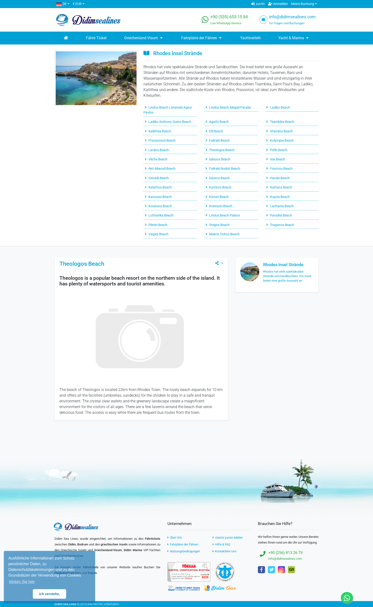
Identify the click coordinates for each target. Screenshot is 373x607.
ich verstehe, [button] (49, 594)
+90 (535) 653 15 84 (229, 16)
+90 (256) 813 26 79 (285, 552)
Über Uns (174, 537)
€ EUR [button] (77, 4)
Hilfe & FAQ (221, 544)
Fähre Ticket (96, 38)
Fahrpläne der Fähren (182, 544)
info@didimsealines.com (292, 16)
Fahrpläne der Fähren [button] (202, 38)
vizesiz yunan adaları (228, 537)
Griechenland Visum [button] (144, 38)
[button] (62, 4)
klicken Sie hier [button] (22, 582)
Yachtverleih (250, 38)
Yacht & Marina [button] (294, 38)
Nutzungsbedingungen (183, 551)
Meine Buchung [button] (302, 4)
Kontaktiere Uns (224, 551)
